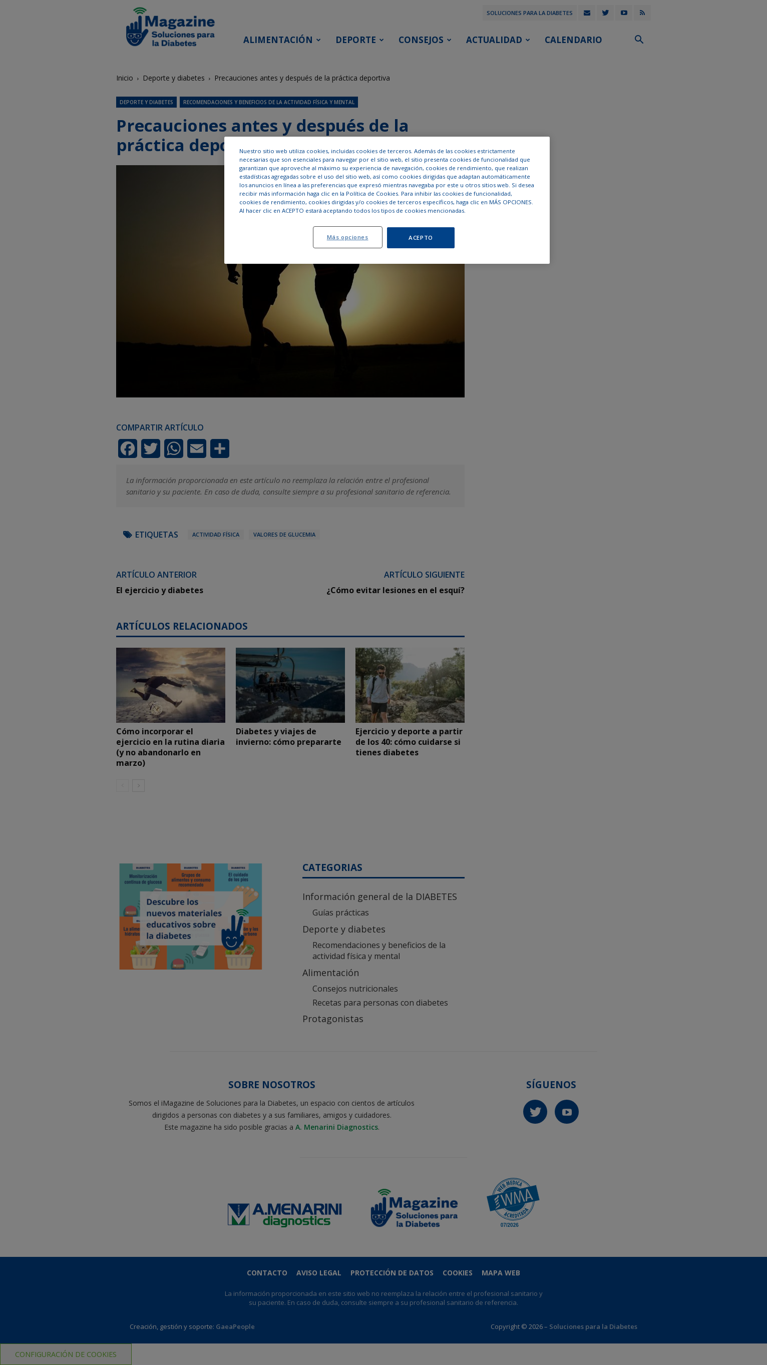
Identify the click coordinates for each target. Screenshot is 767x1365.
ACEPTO (421, 237)
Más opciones (347, 237)
